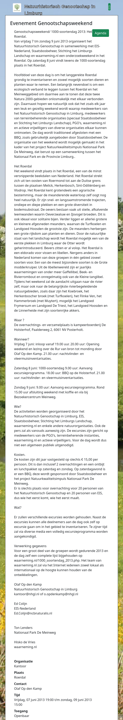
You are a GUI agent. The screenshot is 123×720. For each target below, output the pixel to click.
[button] (109, 6)
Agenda (100, 33)
